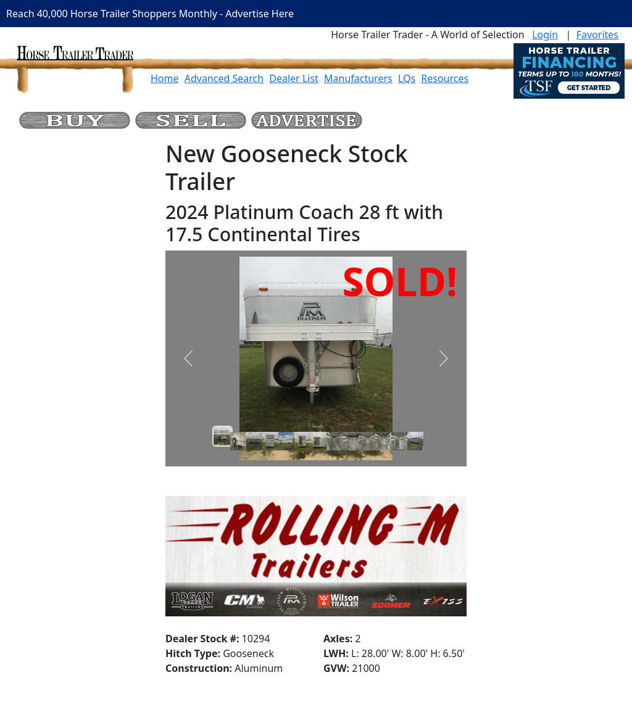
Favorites (597, 34)
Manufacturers (358, 78)
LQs (406, 78)
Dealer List (293, 78)
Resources (444, 78)
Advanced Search (224, 78)
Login (545, 34)
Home (165, 78)
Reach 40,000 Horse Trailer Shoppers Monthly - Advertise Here (150, 13)
